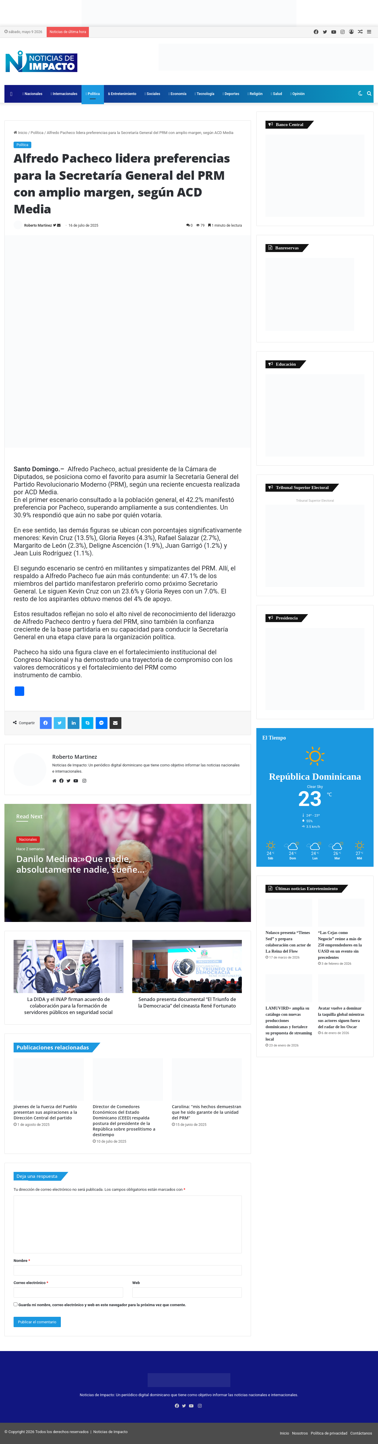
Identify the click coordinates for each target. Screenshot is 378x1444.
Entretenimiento (122, 94)
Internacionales (63, 94)
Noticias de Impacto (110, 1432)
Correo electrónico (31, 1283)
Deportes (231, 94)
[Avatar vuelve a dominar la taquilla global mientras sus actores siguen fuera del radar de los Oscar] (341, 988)
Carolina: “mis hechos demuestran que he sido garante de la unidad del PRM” (206, 1112)
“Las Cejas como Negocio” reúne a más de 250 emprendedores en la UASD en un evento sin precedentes (340, 945)
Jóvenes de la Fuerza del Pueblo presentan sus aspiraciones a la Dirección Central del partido (45, 1112)
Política (93, 94)
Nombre (22, 1260)
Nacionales (32, 94)
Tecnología (204, 94)
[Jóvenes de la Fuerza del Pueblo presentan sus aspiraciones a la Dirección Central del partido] (49, 1079)
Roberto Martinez (38, 225)
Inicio (20, 132)
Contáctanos (361, 1433)
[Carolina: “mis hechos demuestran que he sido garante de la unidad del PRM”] (207, 1079)
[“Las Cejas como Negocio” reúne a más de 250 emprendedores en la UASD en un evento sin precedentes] (341, 913)
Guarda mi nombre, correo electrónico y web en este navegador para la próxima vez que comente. (102, 1305)
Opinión (297, 94)
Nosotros (300, 1433)
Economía (178, 94)
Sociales (152, 94)
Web (136, 1283)
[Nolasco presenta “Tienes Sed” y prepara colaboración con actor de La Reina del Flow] (288, 913)
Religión (255, 94)
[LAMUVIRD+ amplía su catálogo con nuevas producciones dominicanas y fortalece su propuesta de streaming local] (288, 988)
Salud (276, 94)
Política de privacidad (329, 1433)
